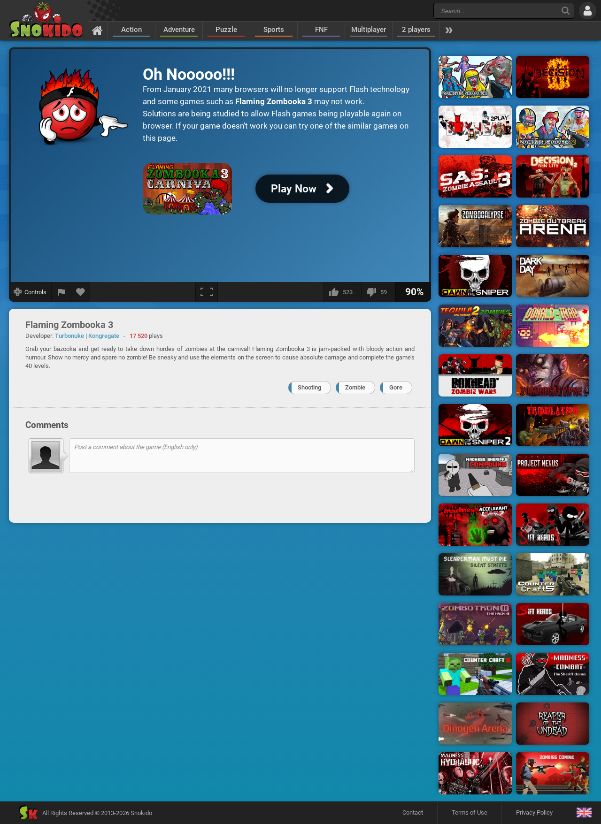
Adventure (179, 29)
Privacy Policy (534, 812)
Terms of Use (469, 812)
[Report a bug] (61, 292)
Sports (273, 29)
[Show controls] (30, 292)
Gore (395, 387)
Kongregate (103, 335)
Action (131, 29)
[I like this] (342, 292)
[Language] (584, 813)
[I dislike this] (378, 292)
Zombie (355, 387)
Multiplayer (368, 29)
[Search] (566, 11)
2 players (416, 29)
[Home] (97, 30)
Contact (412, 812)
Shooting (309, 387)
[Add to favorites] (80, 292)
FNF (321, 29)
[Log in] (587, 10)
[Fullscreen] (206, 292)
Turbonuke (69, 335)
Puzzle (226, 29)
